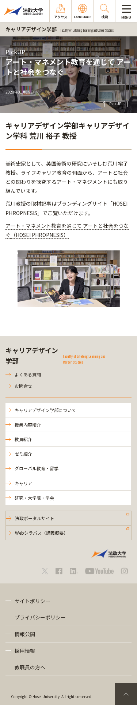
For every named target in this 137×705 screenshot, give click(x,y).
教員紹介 (23, 439)
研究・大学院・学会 (34, 498)
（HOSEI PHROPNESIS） (40, 234)
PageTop (126, 694)
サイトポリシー (32, 601)
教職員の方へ (30, 667)
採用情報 (25, 650)
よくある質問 (28, 374)
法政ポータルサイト (34, 518)
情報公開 (25, 634)
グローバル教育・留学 (36, 468)
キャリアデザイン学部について (45, 410)
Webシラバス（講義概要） (41, 533)
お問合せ (23, 386)
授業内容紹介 (28, 424)
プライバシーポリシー (40, 617)
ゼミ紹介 (23, 454)
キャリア (23, 483)
